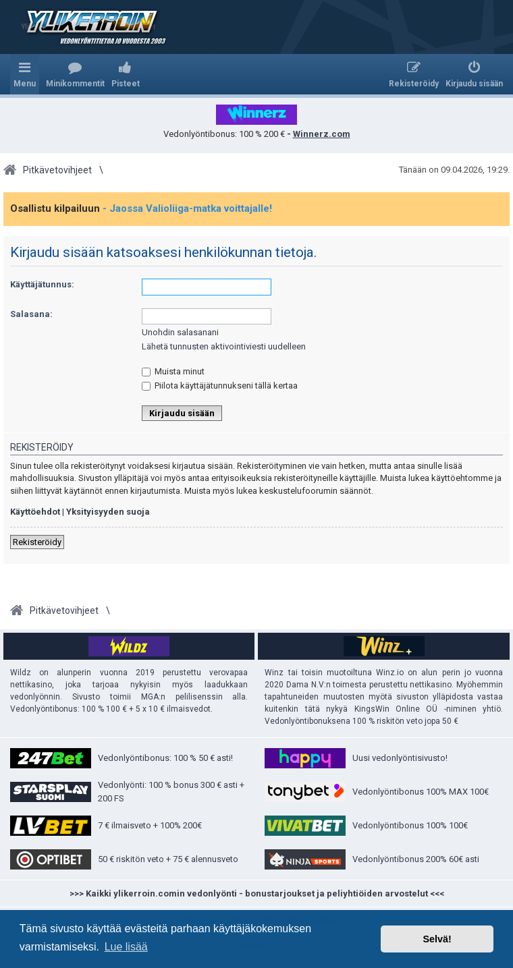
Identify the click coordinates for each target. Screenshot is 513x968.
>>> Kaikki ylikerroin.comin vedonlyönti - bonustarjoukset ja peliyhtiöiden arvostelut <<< (257, 893)
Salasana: (31, 314)
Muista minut (173, 371)
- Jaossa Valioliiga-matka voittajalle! (187, 208)
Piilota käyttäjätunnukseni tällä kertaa (220, 385)
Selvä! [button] (437, 939)
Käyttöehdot (35, 512)
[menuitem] (75, 74)
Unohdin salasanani (180, 332)
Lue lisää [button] (126, 946)
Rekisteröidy (37, 542)
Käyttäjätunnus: (42, 284)
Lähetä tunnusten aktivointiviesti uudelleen (224, 346)
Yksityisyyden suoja (108, 512)
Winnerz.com (321, 134)
